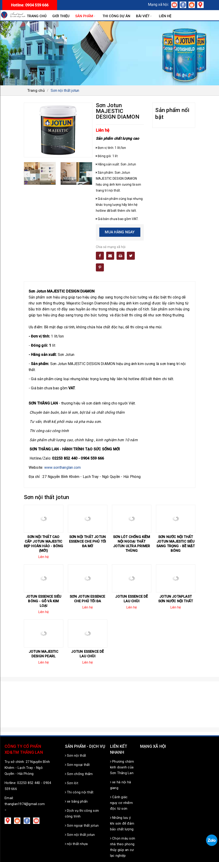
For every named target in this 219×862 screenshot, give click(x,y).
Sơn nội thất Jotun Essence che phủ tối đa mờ (87, 541)
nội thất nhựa (76, 844)
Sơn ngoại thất (77, 765)
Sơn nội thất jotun (80, 835)
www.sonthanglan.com (62, 467)
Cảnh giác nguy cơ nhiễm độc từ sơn (121, 803)
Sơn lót (71, 783)
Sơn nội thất (75, 755)
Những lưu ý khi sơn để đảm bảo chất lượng (122, 823)
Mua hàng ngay (120, 232)
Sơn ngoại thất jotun (82, 825)
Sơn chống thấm (79, 774)
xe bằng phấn (76, 801)
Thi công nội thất (79, 792)
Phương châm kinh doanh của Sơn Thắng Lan (122, 767)
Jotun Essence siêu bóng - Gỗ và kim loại (43, 601)
